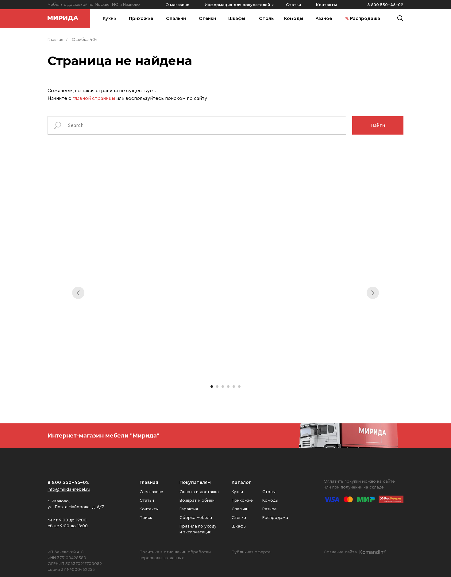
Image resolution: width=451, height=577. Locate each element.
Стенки (207, 18)
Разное (323, 18)
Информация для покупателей (237, 5)
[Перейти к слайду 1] (211, 386)
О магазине (177, 5)
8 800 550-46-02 (385, 5)
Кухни (109, 18)
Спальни (176, 18)
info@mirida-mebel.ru (69, 489)
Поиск (146, 518)
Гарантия (188, 509)
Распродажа (365, 18)
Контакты (326, 5)
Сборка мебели (195, 518)
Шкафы (236, 18)
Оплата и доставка (199, 492)
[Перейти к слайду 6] (239, 386)
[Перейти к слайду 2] (217, 386)
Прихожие (141, 18)
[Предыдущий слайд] (78, 293)
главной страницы (93, 98)
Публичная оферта (251, 552)
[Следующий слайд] (373, 293)
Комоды (293, 18)
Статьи (293, 5)
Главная (55, 39)
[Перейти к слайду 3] (223, 386)
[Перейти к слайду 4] (228, 386)
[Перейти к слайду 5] (234, 386)
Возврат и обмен (196, 500)
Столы (267, 18)
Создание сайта (340, 552)
